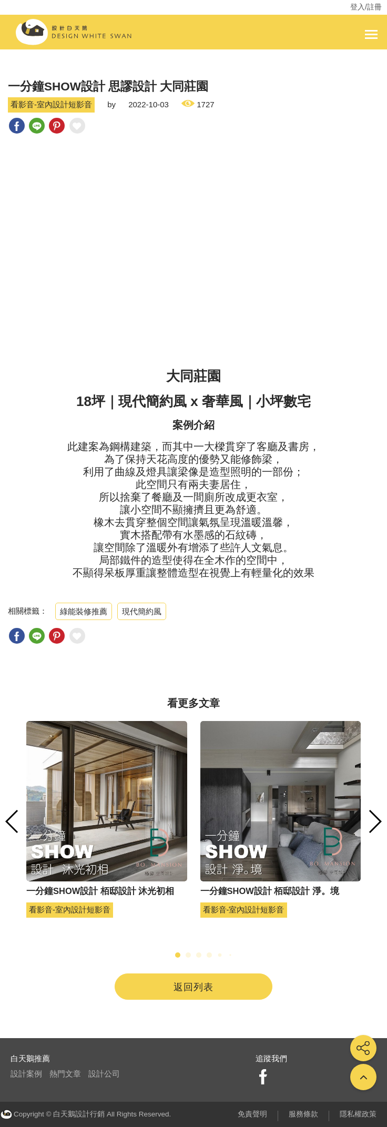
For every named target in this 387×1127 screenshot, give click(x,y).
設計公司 (104, 1073)
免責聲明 (252, 1114)
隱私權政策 (358, 1114)
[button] (177, 955)
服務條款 (303, 1114)
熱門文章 (65, 1073)
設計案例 (26, 1073)
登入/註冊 (366, 7)
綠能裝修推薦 (83, 611)
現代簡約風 (141, 611)
